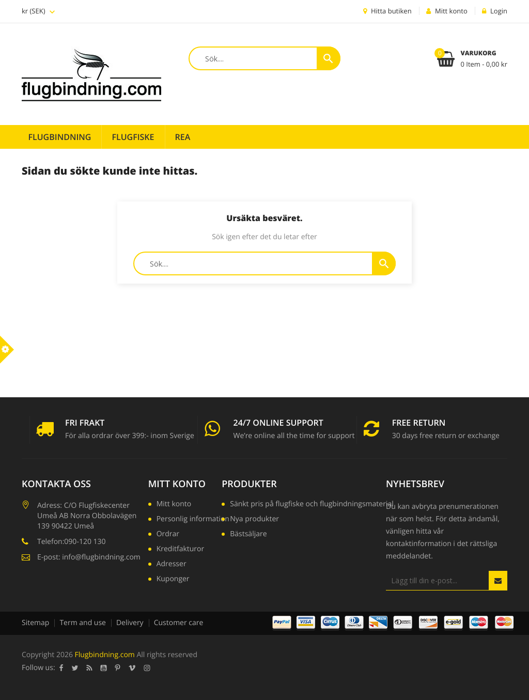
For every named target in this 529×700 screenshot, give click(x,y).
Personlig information (193, 520)
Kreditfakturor (181, 550)
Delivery (130, 623)
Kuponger (173, 579)
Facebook (61, 668)
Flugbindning (59, 137)
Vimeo (132, 668)
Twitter (75, 668)
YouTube (104, 668)
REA (183, 137)
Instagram (147, 668)
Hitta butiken (387, 10)
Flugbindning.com (105, 655)
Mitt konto (177, 484)
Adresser (171, 565)
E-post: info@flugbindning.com (89, 557)
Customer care (179, 623)
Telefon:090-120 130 (71, 542)
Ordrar (168, 535)
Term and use (82, 623)
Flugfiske (133, 137)
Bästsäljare (248, 535)
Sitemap (35, 623)
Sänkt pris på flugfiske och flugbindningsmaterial (312, 505)
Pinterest (117, 668)
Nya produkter (254, 520)
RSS (89, 668)
